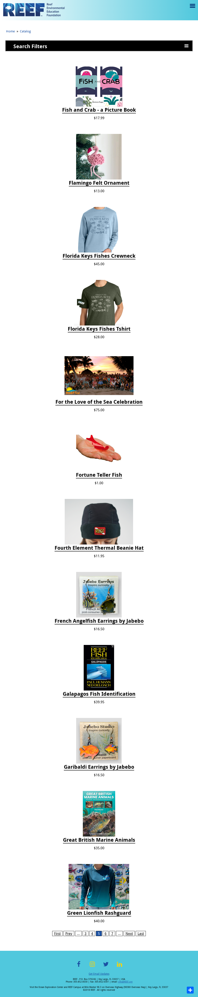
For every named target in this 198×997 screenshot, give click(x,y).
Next (129, 933)
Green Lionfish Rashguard (99, 913)
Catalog (25, 31)
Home (10, 31)
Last (141, 933)
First (57, 933)
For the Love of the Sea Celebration (99, 401)
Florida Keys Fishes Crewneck (99, 255)
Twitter (106, 966)
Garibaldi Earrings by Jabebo (99, 767)
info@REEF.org (125, 981)
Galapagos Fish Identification (99, 694)
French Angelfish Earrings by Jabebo (99, 621)
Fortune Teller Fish (99, 475)
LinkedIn (119, 966)
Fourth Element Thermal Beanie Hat (99, 548)
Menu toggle (192, 9)
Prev (68, 933)
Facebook (79, 966)
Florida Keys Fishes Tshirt (99, 328)
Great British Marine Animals (99, 840)
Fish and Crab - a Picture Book (99, 109)
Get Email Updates (99, 973)
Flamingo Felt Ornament (99, 182)
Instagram (92, 966)
